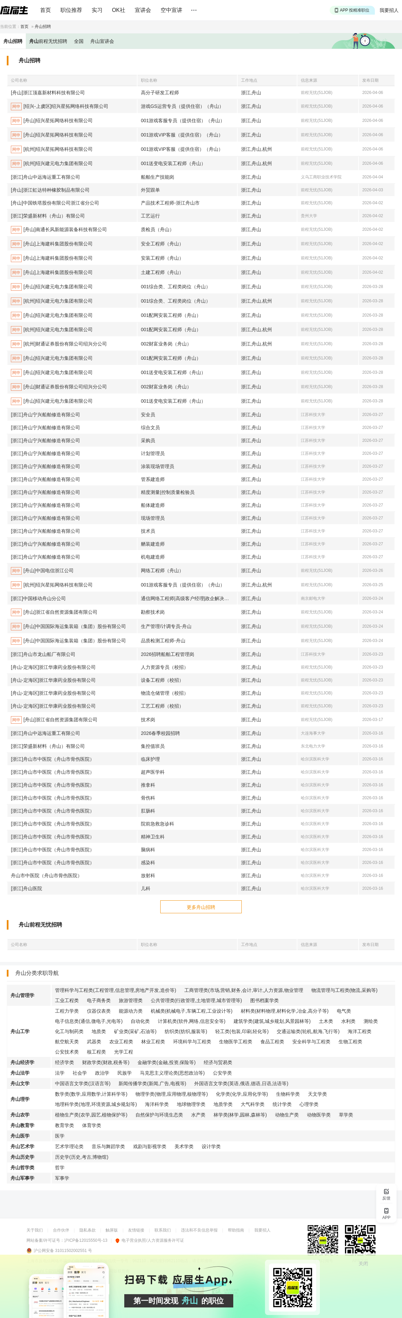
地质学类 (223, 1104)
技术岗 (148, 719)
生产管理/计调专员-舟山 (166, 626)
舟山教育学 (22, 1125)
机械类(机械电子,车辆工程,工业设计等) (192, 1011)
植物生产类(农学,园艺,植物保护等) (91, 1115)
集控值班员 (153, 746)
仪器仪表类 (99, 1011)
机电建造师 (153, 557)
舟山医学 (20, 1136)
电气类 (344, 1011)
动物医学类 (319, 1115)
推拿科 (148, 785)
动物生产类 (287, 1115)
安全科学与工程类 (311, 1041)
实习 (97, 10)
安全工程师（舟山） (162, 243)
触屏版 (112, 1230)
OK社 (118, 10)
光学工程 (123, 1052)
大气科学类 (252, 1104)
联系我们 (162, 1230)
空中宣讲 (171, 10)
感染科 (148, 862)
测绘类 (371, 1021)
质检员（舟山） (157, 229)
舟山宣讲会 (102, 41)
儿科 (145, 888)
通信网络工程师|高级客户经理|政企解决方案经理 (189, 598)
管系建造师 (153, 479)
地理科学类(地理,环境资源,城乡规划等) (96, 1104)
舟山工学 (20, 1031)
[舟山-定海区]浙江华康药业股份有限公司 (53, 667)
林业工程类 (153, 1041)
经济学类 (64, 1062)
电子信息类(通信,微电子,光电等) (89, 1021)
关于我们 (34, 1230)
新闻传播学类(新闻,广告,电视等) (152, 1083)
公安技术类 (67, 1052)
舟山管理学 (22, 995)
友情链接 (136, 1230)
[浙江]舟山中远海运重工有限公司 (45, 177)
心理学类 (308, 1104)
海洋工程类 (359, 1031)
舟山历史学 (22, 1157)
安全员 (148, 414)
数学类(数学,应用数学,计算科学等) (91, 1094)
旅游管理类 (131, 1000)
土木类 (326, 1021)
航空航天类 (67, 1041)
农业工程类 (121, 1041)
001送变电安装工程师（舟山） (173, 163)
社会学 (80, 1073)
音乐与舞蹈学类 (108, 1146)
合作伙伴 (61, 1230)
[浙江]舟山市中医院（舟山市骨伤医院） (52, 759)
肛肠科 (148, 811)
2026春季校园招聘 (160, 733)
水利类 (348, 1021)
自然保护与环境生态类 (159, 1115)
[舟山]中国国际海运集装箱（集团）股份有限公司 (68, 626)
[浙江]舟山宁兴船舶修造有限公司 (45, 414)
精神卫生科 (153, 836)
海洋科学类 (157, 1104)
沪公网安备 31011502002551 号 (63, 1250)
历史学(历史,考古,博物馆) (81, 1157)
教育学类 (64, 1125)
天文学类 (317, 1094)
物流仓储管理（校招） (164, 693)
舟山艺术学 (22, 1146)
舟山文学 (20, 1083)
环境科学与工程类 (192, 1041)
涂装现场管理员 (157, 466)
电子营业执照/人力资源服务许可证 (149, 1240)
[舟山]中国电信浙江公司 (42, 571)
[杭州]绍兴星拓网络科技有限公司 (52, 149)
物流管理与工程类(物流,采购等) (344, 990)
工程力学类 (67, 1011)
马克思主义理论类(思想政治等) (172, 1073)
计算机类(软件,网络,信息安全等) (191, 1021)
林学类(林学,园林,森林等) (240, 1115)
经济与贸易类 (218, 1062)
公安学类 (222, 1073)
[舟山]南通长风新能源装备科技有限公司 (59, 230)
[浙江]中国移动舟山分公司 (38, 598)
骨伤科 (148, 798)
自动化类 (140, 1021)
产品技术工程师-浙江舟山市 (170, 203)
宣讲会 (143, 10)
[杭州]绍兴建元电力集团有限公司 (52, 163)
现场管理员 (153, 518)
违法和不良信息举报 (199, 1230)
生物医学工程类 (235, 1041)
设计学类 (211, 1146)
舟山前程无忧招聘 (40, 925)
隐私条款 (87, 1230)
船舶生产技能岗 (157, 177)
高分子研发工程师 (160, 92)
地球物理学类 (191, 1104)
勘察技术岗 (153, 612)
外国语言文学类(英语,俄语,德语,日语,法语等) (241, 1083)
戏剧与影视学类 (149, 1146)
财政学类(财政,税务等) (105, 1062)
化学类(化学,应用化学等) (242, 1094)
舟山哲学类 (22, 1167)
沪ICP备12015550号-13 (85, 1240)
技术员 (148, 531)
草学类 (346, 1115)
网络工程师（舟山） (162, 570)
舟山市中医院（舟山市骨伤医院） (46, 875)
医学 (60, 1136)
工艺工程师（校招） (162, 706)
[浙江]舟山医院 (26, 888)
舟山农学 (20, 1115)
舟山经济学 (22, 1062)
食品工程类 (272, 1041)
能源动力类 (131, 1011)
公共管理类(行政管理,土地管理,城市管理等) (196, 1000)
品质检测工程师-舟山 (163, 640)
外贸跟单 (150, 190)
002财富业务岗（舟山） (166, 344)
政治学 (102, 1073)
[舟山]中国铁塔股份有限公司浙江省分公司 (55, 203)
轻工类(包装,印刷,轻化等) (242, 1031)
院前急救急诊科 (157, 823)
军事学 (62, 1178)
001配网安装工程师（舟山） (171, 315)
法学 (60, 1073)
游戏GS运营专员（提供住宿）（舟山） (182, 106)
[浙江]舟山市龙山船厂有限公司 (43, 654)
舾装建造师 (153, 544)
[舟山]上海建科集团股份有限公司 (52, 244)
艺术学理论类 (69, 1146)
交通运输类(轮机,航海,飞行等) (308, 1031)
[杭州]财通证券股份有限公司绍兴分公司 (59, 344)
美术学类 (184, 1146)
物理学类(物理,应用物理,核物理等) (171, 1094)
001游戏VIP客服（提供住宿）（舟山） (182, 135)
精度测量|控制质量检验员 (168, 492)
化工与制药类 (69, 1031)
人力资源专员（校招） (164, 667)
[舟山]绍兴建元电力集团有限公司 (52, 287)
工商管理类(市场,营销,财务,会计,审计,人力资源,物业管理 (243, 990)
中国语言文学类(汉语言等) (82, 1083)
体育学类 (91, 1125)
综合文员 (150, 427)
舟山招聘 (43, 26)
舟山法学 (20, 1073)
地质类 (99, 1031)
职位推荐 (71, 10)
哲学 (60, 1167)
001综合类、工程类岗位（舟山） (176, 286)
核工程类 (96, 1052)
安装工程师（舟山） (162, 258)
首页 (45, 10)
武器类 (94, 1041)
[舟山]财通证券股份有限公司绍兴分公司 (59, 387)
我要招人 (389, 10)
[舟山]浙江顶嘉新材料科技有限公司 (48, 92)
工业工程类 (67, 1000)
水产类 (198, 1115)
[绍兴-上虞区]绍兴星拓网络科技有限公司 (59, 106)
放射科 (148, 875)
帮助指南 (236, 1230)
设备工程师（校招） (162, 680)
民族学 (124, 1073)
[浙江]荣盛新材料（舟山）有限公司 (48, 216)
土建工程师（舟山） (162, 272)
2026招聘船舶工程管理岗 (167, 654)
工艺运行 (150, 216)
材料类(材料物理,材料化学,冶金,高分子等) (285, 1011)
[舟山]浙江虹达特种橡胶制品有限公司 (50, 190)
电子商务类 (99, 1000)
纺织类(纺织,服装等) (186, 1031)
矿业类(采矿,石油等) (135, 1031)
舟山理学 (20, 1099)
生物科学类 (288, 1094)
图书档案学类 (264, 1000)
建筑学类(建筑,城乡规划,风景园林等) (272, 1021)
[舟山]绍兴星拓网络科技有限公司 (52, 121)
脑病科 (148, 849)
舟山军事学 (22, 1178)
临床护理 (150, 759)
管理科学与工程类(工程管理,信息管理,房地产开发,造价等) (115, 990)
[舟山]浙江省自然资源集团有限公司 (54, 612)
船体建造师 (153, 505)
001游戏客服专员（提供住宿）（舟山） (183, 120)
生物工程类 (350, 1041)
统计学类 (282, 1104)
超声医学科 (153, 772)
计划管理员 (153, 453)
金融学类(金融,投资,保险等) (167, 1062)
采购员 (148, 440)
